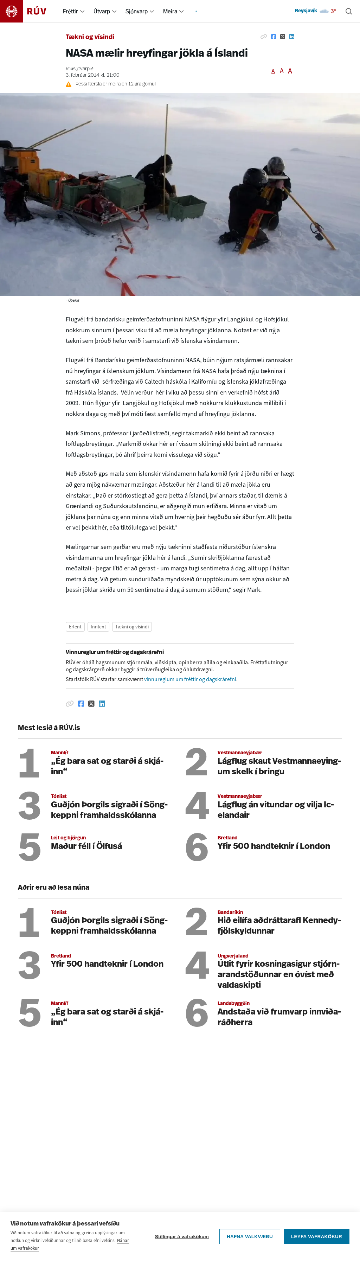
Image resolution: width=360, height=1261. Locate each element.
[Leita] (349, 11)
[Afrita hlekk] (264, 36)
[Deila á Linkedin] (291, 36)
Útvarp (102, 11)
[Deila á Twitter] (282, 36)
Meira (170, 11)
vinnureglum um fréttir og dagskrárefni (190, 679)
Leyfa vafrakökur (316, 1240)
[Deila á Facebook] (273, 36)
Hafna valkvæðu (250, 1240)
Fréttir (70, 11)
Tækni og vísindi (90, 37)
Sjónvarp (137, 11)
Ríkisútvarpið (80, 69)
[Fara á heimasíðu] (29, 11)
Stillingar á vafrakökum (182, 1240)
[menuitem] (82, 11)
